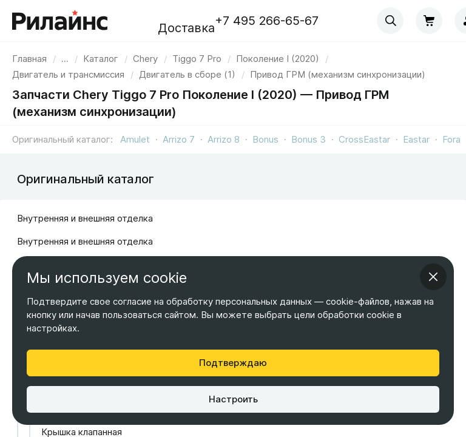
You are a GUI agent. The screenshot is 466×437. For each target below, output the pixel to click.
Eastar (416, 139)
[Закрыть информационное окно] (433, 276)
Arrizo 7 (179, 139)
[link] (145, 58)
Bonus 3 (308, 139)
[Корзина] (429, 20)
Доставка (186, 28)
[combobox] (390, 20)
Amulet (135, 139)
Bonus (265, 139)
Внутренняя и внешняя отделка (85, 218)
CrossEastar (364, 139)
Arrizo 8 (224, 139)
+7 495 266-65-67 (267, 20)
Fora (451, 139)
